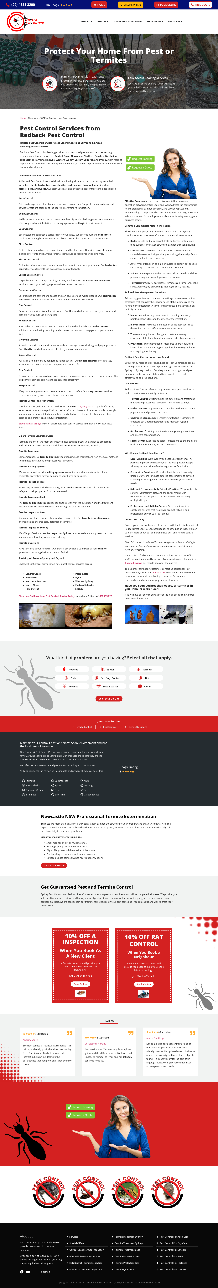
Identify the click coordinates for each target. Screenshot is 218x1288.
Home (23, 118)
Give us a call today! (30, 423)
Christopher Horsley (95, 1043)
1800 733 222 (105, 596)
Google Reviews (133, 563)
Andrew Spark (30, 1039)
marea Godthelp (155, 1038)
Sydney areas (87, 406)
